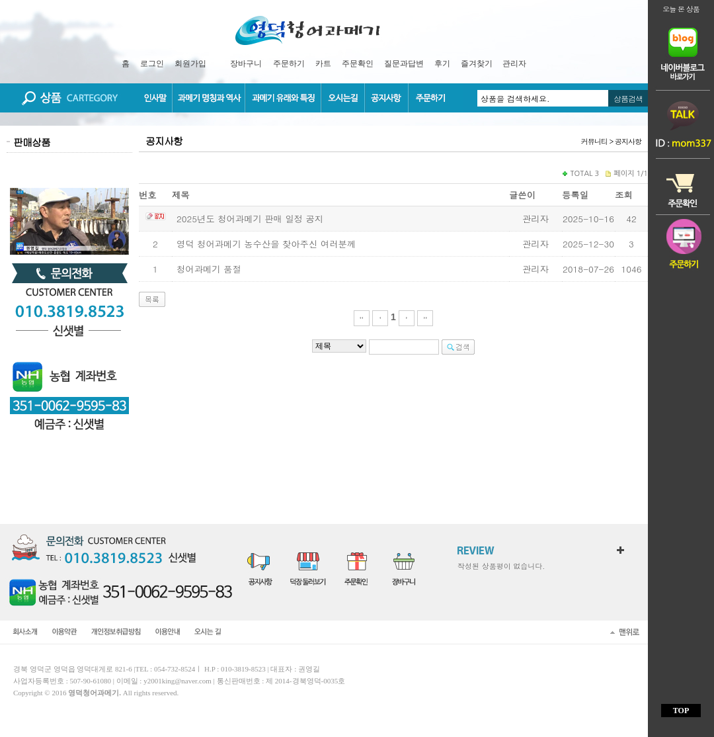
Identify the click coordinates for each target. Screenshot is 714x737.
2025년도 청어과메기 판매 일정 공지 (250, 218)
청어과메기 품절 (209, 269)
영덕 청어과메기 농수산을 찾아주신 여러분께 (266, 244)
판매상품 (31, 142)
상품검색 (628, 98)
